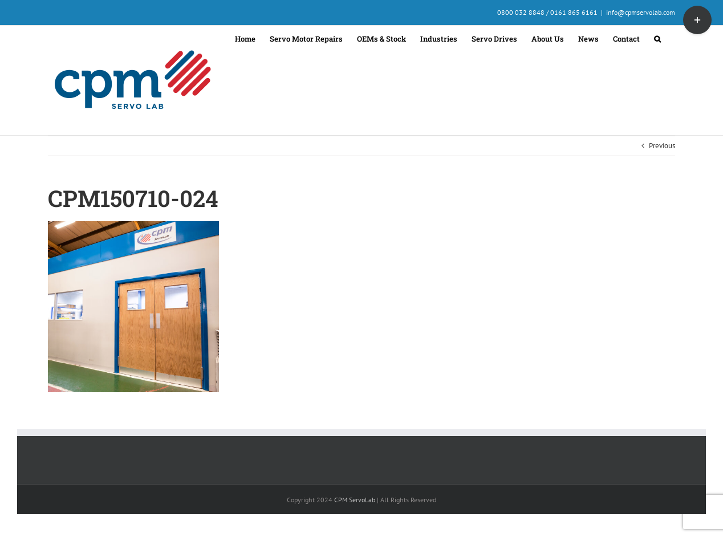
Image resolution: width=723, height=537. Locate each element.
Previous (662, 145)
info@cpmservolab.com (640, 12)
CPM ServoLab (354, 499)
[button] (657, 37)
